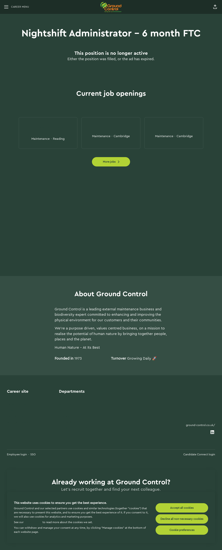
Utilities (64, 416)
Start (10, 398)
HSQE (63, 433)
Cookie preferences (181, 530)
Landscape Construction (76, 427)
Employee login (17, 454)
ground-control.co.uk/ (200, 425)
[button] (215, 7)
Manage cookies (18, 422)
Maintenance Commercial (77, 404)
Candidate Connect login (199, 454)
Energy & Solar (69, 421)
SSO (33, 454)
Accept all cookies (182, 507)
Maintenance (68, 398)
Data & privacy (17, 416)
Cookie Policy (33, 522)
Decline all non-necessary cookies (181, 519)
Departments (16, 404)
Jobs (10, 410)
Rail (61, 410)
